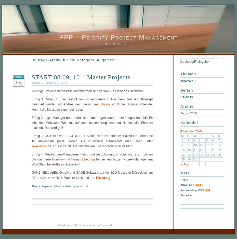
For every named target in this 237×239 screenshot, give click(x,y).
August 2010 (188, 113)
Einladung (103, 178)
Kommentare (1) (65, 186)
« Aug (185, 164)
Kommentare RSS (195, 190)
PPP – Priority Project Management (118, 37)
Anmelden (187, 195)
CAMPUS (186, 97)
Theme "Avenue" (90, 225)
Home (184, 180)
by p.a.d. (106, 225)
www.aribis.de (41, 146)
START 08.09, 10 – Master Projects (81, 77)
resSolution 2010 (106, 104)
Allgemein (47, 186)
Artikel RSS (191, 185)
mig (87, 186)
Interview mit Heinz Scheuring (73, 159)
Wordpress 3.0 (67, 225)
